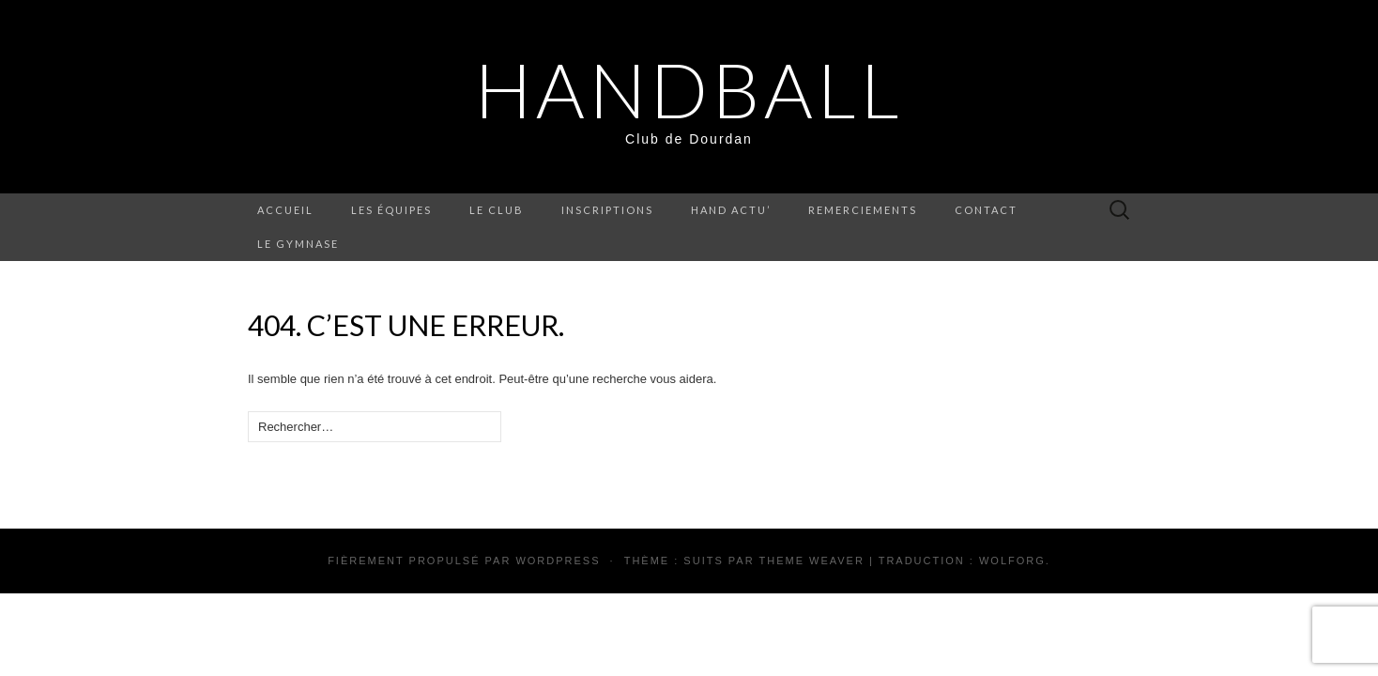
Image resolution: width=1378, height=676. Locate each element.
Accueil (285, 210)
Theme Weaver (811, 560)
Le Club (496, 210)
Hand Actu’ (731, 210)
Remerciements (862, 210)
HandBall (689, 89)
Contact (986, 210)
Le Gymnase (298, 244)
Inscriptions (607, 210)
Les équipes (391, 210)
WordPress (557, 560)
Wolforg (1012, 560)
